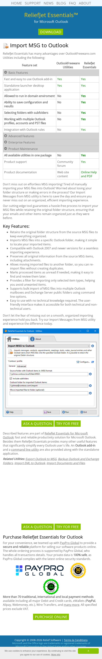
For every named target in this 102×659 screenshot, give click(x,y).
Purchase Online (51, 616)
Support (33, 3)
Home (16, 3)
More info (55, 654)
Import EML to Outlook (29, 463)
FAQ (72, 3)
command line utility (25, 450)
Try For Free (67, 423)
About (85, 3)
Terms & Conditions (76, 640)
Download (50, 31)
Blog (61, 3)
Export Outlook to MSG (41, 459)
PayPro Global (69, 543)
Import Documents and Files (66, 463)
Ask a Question (37, 423)
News (49, 3)
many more (71, 605)
